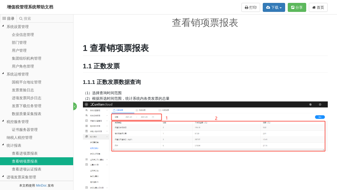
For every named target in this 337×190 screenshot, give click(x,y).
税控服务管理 (18, 122)
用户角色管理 (23, 66)
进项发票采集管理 (21, 177)
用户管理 (19, 50)
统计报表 (14, 145)
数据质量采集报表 (26, 114)
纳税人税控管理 (19, 137)
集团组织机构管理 (26, 58)
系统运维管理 (18, 74)
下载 (274, 7)
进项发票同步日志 (26, 98)
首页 (318, 7)
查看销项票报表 (25, 161)
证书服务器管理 (25, 129)
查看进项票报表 (25, 153)
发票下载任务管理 (26, 106)
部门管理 (19, 42)
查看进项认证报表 (26, 169)
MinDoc (41, 185)
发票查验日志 (23, 90)
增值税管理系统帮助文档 (30, 7)
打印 (251, 7)
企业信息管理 (23, 34)
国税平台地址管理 (26, 82)
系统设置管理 (18, 27)
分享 (297, 7)
